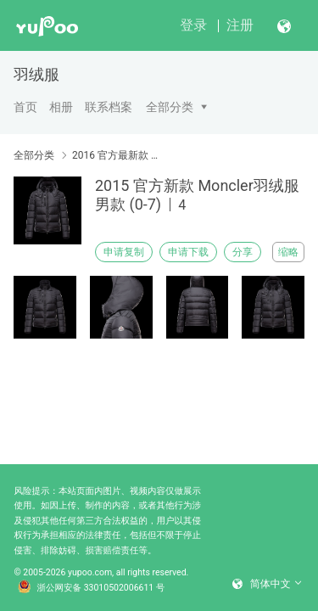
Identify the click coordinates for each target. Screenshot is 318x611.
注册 (240, 25)
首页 (25, 107)
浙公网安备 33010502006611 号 (91, 588)
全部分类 (169, 107)
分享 (242, 252)
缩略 (288, 252)
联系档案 (108, 107)
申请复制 (123, 252)
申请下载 (188, 252)
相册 (61, 107)
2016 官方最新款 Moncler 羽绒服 (116, 155)
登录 (193, 25)
